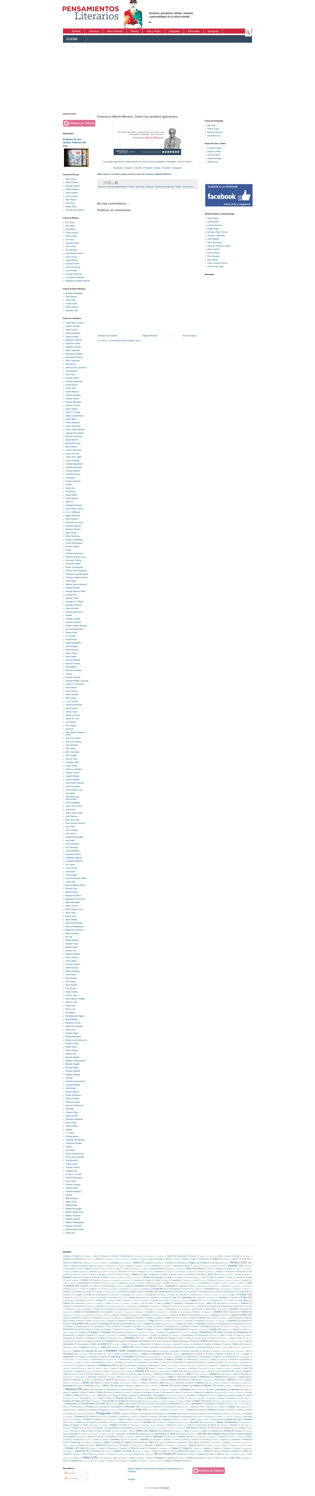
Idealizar (136, 1354)
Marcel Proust (71, 892)
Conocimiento (164, 1291)
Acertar (202, 1256)
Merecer (231, 1380)
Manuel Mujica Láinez (75, 885)
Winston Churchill (73, 1226)
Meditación (76, 1380)
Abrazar (87, 1256)
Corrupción (114, 1298)
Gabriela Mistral (72, 588)
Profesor (134, 1417)
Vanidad (66, 1454)
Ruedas (108, 1431)
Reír (212, 1428)
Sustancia (237, 1442)
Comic (83, 1289)
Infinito (180, 1359)
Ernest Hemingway (74, 543)
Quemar (157, 1419)
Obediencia (187, 1392)
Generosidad (82, 1344)
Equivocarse (82, 1326)
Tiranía (101, 1448)
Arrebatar (135, 1269)
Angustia (138, 1266)
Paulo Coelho (71, 992)
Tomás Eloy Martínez (74, 1157)
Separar (182, 1434)
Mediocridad (244, 1377)
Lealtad (218, 1368)
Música (70, 1389)
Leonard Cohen (72, 263)
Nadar (154, 1389)
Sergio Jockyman (73, 1095)
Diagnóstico (135, 1315)
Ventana (148, 1454)
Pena (217, 1401)
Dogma (160, 1318)
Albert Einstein (71, 182)
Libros (175, 1371)
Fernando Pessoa (73, 560)
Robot (250, 1428)
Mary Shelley (71, 919)
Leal (211, 1368)
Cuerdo (184, 1300)
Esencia (66, 1329)
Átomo (151, 1461)
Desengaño (67, 1312)
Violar (149, 1458)
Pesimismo (157, 1407)
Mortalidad (118, 1386)
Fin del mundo (201, 1338)
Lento (88, 1371)
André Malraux (72, 392)
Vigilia (131, 1458)
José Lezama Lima (74, 790)
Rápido (124, 1431)
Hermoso (177, 1347)
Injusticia (245, 1359)
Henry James (71, 653)
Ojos (100, 1395)
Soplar (215, 1439)
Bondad (66, 1277)
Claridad (151, 1286)
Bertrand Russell (73, 443)
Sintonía (232, 1437)
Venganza (138, 1454)
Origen (239, 1395)
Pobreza (121, 1410)
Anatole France (72, 378)
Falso (222, 1335)
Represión (224, 1425)
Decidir (201, 1303)
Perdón (143, 1404)
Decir (209, 1303)
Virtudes (200, 1458)
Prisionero (227, 1414)
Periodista (210, 1404)
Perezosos (162, 1404)
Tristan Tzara (71, 1164)
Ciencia (70, 1285)
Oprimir (180, 1395)
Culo (224, 1300)
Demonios (202, 1306)
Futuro (204, 1341)
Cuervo (204, 1300)
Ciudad (128, 1286)
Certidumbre (204, 1283)
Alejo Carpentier (72, 350)
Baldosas (76, 1274)
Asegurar (219, 1269)
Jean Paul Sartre (73, 738)
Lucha (236, 1371)
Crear (173, 1297)
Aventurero (241, 1272)
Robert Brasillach (73, 1036)
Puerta (96, 1419)
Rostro (91, 1431)
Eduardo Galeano (73, 526)
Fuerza (175, 1341)
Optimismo (191, 1395)
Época (168, 1461)
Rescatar (66, 1428)
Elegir (151, 1320)
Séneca (68, 1129)
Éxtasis (186, 1461)
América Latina (87, 1266)
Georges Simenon (73, 605)
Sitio (67, 1439)
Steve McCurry (214, 136)
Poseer (222, 1410)
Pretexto (192, 1414)
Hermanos (166, 1347)
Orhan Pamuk (71, 957)
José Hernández (72, 786)
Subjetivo (87, 1442)
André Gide (70, 388)
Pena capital (226, 1401)
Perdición (133, 1404)
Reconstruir (136, 1422)
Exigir (194, 1332)
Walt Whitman (71, 1198)
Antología (196, 1266)
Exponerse (112, 1335)
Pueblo (179, 187)
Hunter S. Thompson (74, 684)
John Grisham (71, 745)
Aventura (229, 1272)
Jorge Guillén (71, 766)
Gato (247, 1341)
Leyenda (114, 1371)
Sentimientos (160, 1434)
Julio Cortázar (71, 830)
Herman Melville (72, 660)
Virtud (189, 1458)
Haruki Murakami (73, 643)
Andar (129, 1266)
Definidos (111, 1306)
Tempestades (170, 1445)
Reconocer (124, 1422)
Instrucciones (232, 1362)
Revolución (191, 1428)
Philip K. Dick (71, 1002)
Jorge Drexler (71, 260)
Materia (194, 1377)
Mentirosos (196, 1380)
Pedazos (155, 1401)
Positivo (240, 1410)
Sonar (176, 1439)
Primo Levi (70, 1009)
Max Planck (70, 199)
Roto (99, 1431)
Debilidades (190, 1303)
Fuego (165, 1341)
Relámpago (135, 1425)
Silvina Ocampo (72, 1102)
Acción (170, 1256)
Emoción (189, 1321)
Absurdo (115, 1256)
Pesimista (169, 1407)
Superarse (181, 1442)
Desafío (87, 1309)
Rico (219, 1428)
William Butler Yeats (74, 1212)
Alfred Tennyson (72, 360)
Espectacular (129, 1329)
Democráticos (190, 1306)
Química (178, 1419)
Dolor (168, 1318)
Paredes (231, 1398)
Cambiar (239, 1277)
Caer (204, 1277)
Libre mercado (164, 1371)
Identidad (156, 1354)
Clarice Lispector (73, 481)
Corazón (242, 1294)
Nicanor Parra (71, 944)
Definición (100, 1306)
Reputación (245, 1425)
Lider (185, 1371)
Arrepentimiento (156, 1269)
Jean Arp (69, 729)
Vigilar (124, 1458)
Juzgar (151, 1368)
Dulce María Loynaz (74, 508)
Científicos (84, 1286)
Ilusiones (219, 1354)
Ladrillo (160, 1368)
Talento (99, 1445)
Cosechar (153, 1298)
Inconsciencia (96, 1359)
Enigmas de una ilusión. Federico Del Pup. (74, 142)
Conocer (149, 1291)
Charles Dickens (72, 471)
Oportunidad (144, 1395)
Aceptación (181, 1256)
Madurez (158, 1374)
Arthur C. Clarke (72, 412)
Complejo (113, 1289)
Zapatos (125, 1461)
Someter (167, 1439)
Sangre (204, 1431)
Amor (234, 1262)
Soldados (133, 1439)
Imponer (104, 1357)
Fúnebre (232, 1341)
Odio (76, 1395)
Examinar (185, 1332)
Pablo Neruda (71, 968)
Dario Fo (69, 502)
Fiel (180, 1338)
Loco (218, 1371)
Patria (88, 1401)
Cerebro (167, 1283)
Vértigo (101, 1461)
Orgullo (231, 1395)
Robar (241, 1428)
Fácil (215, 1341)
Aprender (233, 1265)
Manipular (92, 1377)
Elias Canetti (71, 533)
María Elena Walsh (74, 923)
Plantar (66, 1410)
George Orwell (71, 598)
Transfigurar (67, 1451)
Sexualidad (110, 1437)
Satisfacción (216, 1431)
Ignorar (199, 1354)
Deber (167, 1303)
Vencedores (101, 1454)
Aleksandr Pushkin (73, 354)
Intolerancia (202, 1365)
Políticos (211, 1410)
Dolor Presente (181, 1318)
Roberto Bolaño (72, 1057)
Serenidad (230, 1434)
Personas (130, 1406)
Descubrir (234, 1309)
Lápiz (106, 1374)
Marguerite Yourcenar (75, 899)
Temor (158, 1445)
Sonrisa (195, 1439)
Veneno (119, 1454)
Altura (95, 1263)
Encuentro (93, 1324)
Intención (120, 1365)
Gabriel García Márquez (76, 584)
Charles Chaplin (214, 148)
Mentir (163, 1380)
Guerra (235, 1344)
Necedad (209, 1389)
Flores (232, 1338)
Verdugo (191, 1454)
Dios (244, 1314)
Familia (247, 1335)
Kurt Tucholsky (72, 844)
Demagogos (155, 1306)
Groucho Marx (213, 155)
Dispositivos (117, 1318)
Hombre (111, 1350)
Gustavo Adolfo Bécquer (76, 625)
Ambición (169, 1263)
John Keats (70, 748)
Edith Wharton (71, 519)
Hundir (109, 1354)
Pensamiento (71, 1403)
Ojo (94, 1395)
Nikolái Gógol (71, 947)
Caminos (96, 1280)
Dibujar (165, 1315)
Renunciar (203, 1425)
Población (103, 1410)
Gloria (124, 1344)
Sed (64, 1434)
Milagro (116, 1383)
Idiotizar (176, 1354)
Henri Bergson (71, 646)
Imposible (128, 1357)
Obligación (209, 1392)
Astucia (238, 1269)
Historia (76, 1351)
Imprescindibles (154, 1357)
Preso (183, 1414)
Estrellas (82, 1332)
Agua (151, 1259)
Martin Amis (70, 916)
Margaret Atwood (73, 895)
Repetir (213, 1425)
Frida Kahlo (70, 300)
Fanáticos (90, 1338)
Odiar (68, 1395)
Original (249, 1395)
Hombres (132, 1351)
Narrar (174, 1389)
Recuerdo (194, 1422)
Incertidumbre (230, 1357)
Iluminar (209, 1354)
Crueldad (155, 1300)
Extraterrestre (202, 1335)
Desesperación (92, 1312)
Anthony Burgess (73, 395)
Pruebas (229, 1417)
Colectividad (201, 1286)
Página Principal (149, 336)
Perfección (174, 1403)
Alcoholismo (204, 1259)
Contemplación (101, 1295)
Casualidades (83, 1283)
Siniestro (222, 1437)
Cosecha (142, 1298)
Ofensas (86, 1395)
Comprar (145, 1289)
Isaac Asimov (71, 691)
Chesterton (70, 478)
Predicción (90, 1414)
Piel (201, 1407)
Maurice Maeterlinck (74, 926)
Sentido (131, 1434)
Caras (202, 1280)
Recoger (114, 1422)
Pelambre (172, 1401)
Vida (86, 1457)
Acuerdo (246, 1256)
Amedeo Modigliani (74, 293)
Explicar (80, 1335)
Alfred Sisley (213, 218)
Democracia (178, 1306)
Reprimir (234, 1425)
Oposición (171, 1395)
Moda (217, 1383)
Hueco (231, 1351)
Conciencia (210, 1289)
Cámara (90, 1303)
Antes (187, 1266)
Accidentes (150, 1256)
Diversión (139, 1318)
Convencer (194, 1295)
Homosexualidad (149, 1351)
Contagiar (78, 1295)
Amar (136, 1262)
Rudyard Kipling (72, 1074)
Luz (88, 1374)
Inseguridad (142, 1362)
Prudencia (219, 1417)
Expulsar (144, 1335)
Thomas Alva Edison (74, 210)
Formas (78, 1341)
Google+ (128, 168)
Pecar (147, 1401)
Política (190, 1410)
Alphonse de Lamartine (75, 367)
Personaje (103, 1407)
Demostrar (214, 1306)
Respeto (75, 1428)
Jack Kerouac (71, 708)
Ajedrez (186, 1259)
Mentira (172, 1380)
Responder (98, 1428)
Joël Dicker (70, 809)
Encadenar (244, 1321)
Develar (98, 1315)
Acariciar (139, 1256)
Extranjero (175, 1335)
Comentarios (72, 1478)
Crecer (199, 1298)
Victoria (76, 1458)
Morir (106, 1385)
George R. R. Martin (74, 601)
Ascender (209, 1269)
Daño (159, 1303)
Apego (213, 1266)
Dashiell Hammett (73, 505)
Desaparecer (110, 1309)
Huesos (240, 1351)
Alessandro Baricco (74, 357)
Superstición (188, 187)
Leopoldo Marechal (74, 861)
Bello (146, 1274)
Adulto (98, 1259)
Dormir (202, 1318)
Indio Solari (70, 246)
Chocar (241, 1283)
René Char (70, 1030)
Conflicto (98, 1292)
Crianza (90, 1300)
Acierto (211, 1256)
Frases (132, 187)
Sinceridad (211, 1437)
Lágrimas (97, 1374)
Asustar (76, 1272)
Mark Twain (70, 913)
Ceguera (122, 1283)
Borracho (77, 1277)
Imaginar (82, 1357)
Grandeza (197, 1344)
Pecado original (135, 1401)
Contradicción (150, 1295)
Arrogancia (180, 1269)
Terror (224, 1445)
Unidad (164, 1451)
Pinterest (147, 168)
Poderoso (164, 1410)
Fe (110, 1338)
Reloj (125, 1425)
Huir (247, 1351)
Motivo (138, 1386)
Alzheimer (104, 1263)
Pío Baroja (70, 1012)
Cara (195, 1280)
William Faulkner (73, 1215)
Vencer (111, 1454)
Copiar (223, 1295)
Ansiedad (177, 1266)
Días (65, 1321)
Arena (110, 1269)
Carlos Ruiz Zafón (73, 457)
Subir (65, 1442)
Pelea (180, 1401)
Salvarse (195, 1431)
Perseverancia (77, 1407)
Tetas (243, 1445)
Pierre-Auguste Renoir (217, 263)
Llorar (210, 1371)
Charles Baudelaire (74, 464)
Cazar (106, 1283)
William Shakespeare (75, 1222)
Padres (131, 1398)
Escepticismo (171, 1326)
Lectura (237, 1368)
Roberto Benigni (214, 158)
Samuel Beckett (72, 1085)
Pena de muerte (239, 1401)
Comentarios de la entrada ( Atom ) (125, 340)
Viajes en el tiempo (231, 1454)
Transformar (80, 1451)
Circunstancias (108, 1286)
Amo (226, 1263)
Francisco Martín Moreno (158, 174)
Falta (230, 1335)
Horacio (68, 674)
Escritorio (226, 1326)
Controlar (182, 1295)
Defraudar (121, 1306)
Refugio (66, 1425)
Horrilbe (205, 1351)
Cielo (249, 1283)
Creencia (233, 1298)
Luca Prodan (71, 270)
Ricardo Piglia (71, 1033)
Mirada (153, 1383)
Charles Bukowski (73, 467)
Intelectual (91, 1365)
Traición (216, 1448)
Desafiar (78, 1309)
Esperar (182, 1329)
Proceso (104, 1417)
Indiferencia (124, 1359)
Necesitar (235, 1389)
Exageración (173, 1332)
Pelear (188, 1401)
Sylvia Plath (70, 1122)
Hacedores (115, 1347)
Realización (81, 1422)
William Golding (72, 1219)
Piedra (193, 1407)
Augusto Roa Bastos (74, 433)
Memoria (110, 1380)
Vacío (216, 1451)
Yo (117, 1461)
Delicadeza (131, 1306)
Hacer (125, 1347)
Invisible (66, 1368)
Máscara (249, 1386)
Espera (158, 1329)
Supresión (216, 1442)
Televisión (148, 1445)
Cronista (145, 1300)
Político (201, 1410)
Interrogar (173, 1365)
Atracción (122, 1272)
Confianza (78, 1292)
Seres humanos (245, 1434)
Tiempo (69, 1448)
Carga (221, 1280)
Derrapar (249, 1306)
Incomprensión (68, 1359)
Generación (68, 1344)
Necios (246, 1389)
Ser (200, 1433)
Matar (171, 1377)
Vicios (68, 1458)
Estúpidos (106, 1332)
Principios (216, 1414)
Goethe (68, 615)
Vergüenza (201, 1454)
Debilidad (178, 1303)
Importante (116, 1357)
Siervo (138, 1437)
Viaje (219, 1454)
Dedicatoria (233, 1303)
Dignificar (225, 1315)
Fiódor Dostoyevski (74, 567)
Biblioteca (190, 1274)
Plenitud (81, 1410)
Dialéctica (156, 1315)
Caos (166, 1280)
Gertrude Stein (72, 608)
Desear (246, 1309)
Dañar (150, 1303)
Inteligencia (104, 1365)
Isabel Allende (71, 694)
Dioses (66, 1318)
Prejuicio (124, 1414)
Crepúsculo (67, 1300)
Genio (94, 1344)
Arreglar (144, 1269)
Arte (189, 1268)
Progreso (153, 1416)
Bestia (173, 1274)
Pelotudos (208, 1401)
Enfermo (138, 1324)
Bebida (119, 1274)
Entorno (211, 1324)
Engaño (147, 1324)
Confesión (67, 1292)
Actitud (219, 1256)
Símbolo (82, 1445)
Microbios (75, 1383)
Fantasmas (67, 1338)
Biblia (181, 1274)
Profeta (143, 1416)
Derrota (68, 1309)
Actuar (237, 1256)
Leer (246, 1368)
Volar (65, 1461)
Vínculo (110, 1461)
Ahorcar (177, 1259)
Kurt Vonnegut (71, 847)
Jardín (97, 1368)
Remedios (145, 1425)
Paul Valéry (70, 981)
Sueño (118, 1442)
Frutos (157, 1341)
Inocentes (119, 1362)
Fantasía (79, 1338)
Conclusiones (224, 1289)
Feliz (150, 1338)
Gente (103, 1344)
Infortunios (203, 1359)
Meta (247, 1380)
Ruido (116, 1431)
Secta (247, 1431)
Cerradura (184, 1283)
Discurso (86, 1318)
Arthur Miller (70, 419)
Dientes (205, 1315)
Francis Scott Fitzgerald (76, 570)
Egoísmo (111, 1321)
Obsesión (239, 1392)
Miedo (86, 1382)
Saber (139, 1430)
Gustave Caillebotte (216, 235)
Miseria (190, 1383)
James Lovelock (72, 715)
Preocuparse (160, 1414)
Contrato (163, 1295)
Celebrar (132, 1283)
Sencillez (111, 1434)
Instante (211, 1362)
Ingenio (214, 1359)
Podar (130, 1410)
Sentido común (145, 1434)
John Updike (71, 755)
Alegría (215, 1259)
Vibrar (243, 1454)
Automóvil (191, 1272)
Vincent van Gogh (215, 266)
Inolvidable (130, 1362)
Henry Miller (70, 657)
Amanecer (126, 1263)
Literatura (150, 187)
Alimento (66, 1263)
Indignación (137, 1359)
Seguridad (74, 1434)
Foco (247, 1338)
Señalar (121, 1437)
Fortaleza (88, 1341)
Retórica (172, 1428)
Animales (156, 1266)
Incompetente (245, 1357)
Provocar (208, 1416)
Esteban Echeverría (74, 553)
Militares (135, 1383)
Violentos (171, 1458)
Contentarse (127, 1295)
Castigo (72, 1283)
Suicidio (170, 1442)
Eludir (160, 1321)
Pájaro (121, 1419)
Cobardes (170, 1286)
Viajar (211, 1454)
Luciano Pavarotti (73, 274)
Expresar (122, 1335)
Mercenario (219, 1380)
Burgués (138, 1277)
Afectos (124, 1259)
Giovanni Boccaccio (74, 612)
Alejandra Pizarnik (73, 340)
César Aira (70, 488)
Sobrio (96, 1439)
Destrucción (233, 1312)
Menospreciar (134, 1380)
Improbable (167, 1357)
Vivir (232, 1457)
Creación (164, 1298)
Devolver (106, 1315)
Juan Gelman (71, 816)
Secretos (238, 1431)
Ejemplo (122, 1321)
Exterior (154, 1335)
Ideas (144, 1354)
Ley (105, 1371)
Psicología (248, 1416)
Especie (117, 1329)
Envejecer (69, 1326)
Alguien (235, 1259)
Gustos (73, 1347)
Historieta (89, 1351)
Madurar (149, 1374)
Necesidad (221, 1389)
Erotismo (100, 1326)
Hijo (224, 1347)
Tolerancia (112, 1448)
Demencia (167, 1306)
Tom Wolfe (70, 1150)
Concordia (236, 1289)
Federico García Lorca (75, 557)
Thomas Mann (71, 1136)
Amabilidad (115, 1263)
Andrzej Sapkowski (74, 381)
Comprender (157, 1289)
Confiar (89, 1292)
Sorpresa (224, 1439)
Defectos (245, 1303)
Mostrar (129, 1386)
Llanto (203, 1371)
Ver (156, 1453)
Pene (250, 1401)
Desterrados (185, 1312)
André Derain (213, 222)
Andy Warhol (71, 297)
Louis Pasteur (71, 196)
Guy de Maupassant (74, 629)
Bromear (121, 1277)
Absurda (104, 1256)
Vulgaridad (92, 1461)
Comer (65, 1289)
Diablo (125, 1315)
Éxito (177, 1461)
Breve (86, 1277)
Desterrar (196, 1312)
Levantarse (97, 1371)
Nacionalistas (126, 1389)
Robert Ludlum (72, 1043)
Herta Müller (70, 667)
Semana (84, 1434)
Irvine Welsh (71, 687)
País (112, 1401)
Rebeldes (93, 1422)
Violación (140, 1458)
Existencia (205, 1332)
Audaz (141, 1272)
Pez (186, 1407)
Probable (69, 1417)
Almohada (86, 1263)
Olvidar (115, 1395)
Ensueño (189, 1324)
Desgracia (108, 1312)
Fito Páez (69, 239)
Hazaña (155, 1347)
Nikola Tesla (70, 206)
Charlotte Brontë (72, 474)
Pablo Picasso (71, 307)
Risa (235, 1428)
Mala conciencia (201, 1374)
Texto (250, 1445)
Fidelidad (172, 1338)
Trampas (246, 1448)
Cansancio (137, 1280)
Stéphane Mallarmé (74, 1119)
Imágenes (217, 1357)
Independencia (111, 1359)
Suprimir (226, 1442)
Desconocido (197, 1309)
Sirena (240, 1437)
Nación (138, 1389)
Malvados (245, 1374)
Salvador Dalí (71, 310)
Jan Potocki (70, 722)
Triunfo (128, 1451)
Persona (90, 1407)
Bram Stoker (71, 447)
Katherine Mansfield (74, 837)
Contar (88, 1294)
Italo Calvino (71, 698)
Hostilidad (215, 1351)
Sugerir (161, 1442)
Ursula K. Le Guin (73, 1174)
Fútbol (240, 1341)
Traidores (227, 1448)
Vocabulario (245, 1458)
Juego (113, 1368)
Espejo (140, 1329)
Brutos (129, 1277)
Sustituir (247, 1442)
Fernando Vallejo (73, 564)
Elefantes (142, 1321)
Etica (128, 1332)
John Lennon (71, 257)
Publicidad (77, 1419)
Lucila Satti (70, 882)
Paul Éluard (70, 988)
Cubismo (175, 1300)
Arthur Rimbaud (72, 422)
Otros (109, 1398)
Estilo (65, 1332)
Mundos (220, 1386)
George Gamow (72, 186)
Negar (65, 1392)
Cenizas (158, 1283)
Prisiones (237, 1414)
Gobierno (157, 1344)
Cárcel (107, 1303)
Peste (179, 1407)
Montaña (79, 1386)
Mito (210, 1383)
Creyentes (80, 1300)
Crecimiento (209, 1298)
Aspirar (229, 1269)
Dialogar (146, 1315)
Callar (211, 1277)
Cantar (157, 1280)
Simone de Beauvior (74, 1105)
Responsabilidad (113, 1428)
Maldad (213, 1374)
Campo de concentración (121, 1280)
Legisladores (67, 1371)
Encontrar (78, 1323)
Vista (225, 1458)
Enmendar (169, 1324)
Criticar (136, 1300)
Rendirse (181, 1425)
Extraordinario (188, 1335)
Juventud (141, 1368)
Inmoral (86, 1362)
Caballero (170, 1277)
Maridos (136, 1377)
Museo (229, 1386)
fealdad (133, 1461)
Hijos (231, 1347)
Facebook (118, 168)
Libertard (153, 1371)
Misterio (200, 1383)
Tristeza (116, 1451)
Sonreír (186, 1439)
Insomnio (166, 1362)
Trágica (146, 1451)
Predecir (80, 1414)
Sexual (100, 1437)
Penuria (112, 1404)
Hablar (104, 1347)
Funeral (194, 1341)
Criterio (127, 1300)
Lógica (139, 1374)
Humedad (82, 1354)
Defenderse (78, 1306)
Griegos (218, 1344)
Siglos (147, 1437)
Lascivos (203, 1368)
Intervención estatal (187, 1365)
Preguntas (104, 1413)
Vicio (250, 1454)
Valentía (225, 1451)
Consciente (190, 1292)
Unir (172, 1451)
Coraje (231, 1295)
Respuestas (128, 1428)
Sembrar (93, 1434)
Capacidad (175, 1280)
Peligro (197, 1401)
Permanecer (233, 1404)
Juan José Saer (72, 820)
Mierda (107, 1383)
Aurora (149, 1272)
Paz (104, 1401)
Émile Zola (70, 1233)
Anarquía (120, 1266)
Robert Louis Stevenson (76, 1040)
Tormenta (152, 1448)
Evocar (151, 1332)
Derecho (238, 1306)
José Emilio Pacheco (74, 783)
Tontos (142, 1448)
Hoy (224, 1351)
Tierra (82, 1448)
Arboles (95, 1269)
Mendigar (122, 1380)
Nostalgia (147, 1392)
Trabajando (164, 1448)
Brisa (113, 1277)
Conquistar (178, 1292)
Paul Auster (70, 974)
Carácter (245, 1280)
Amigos (192, 1263)
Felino (142, 1338)
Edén (89, 1321)
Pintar (208, 1407)
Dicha (173, 1315)
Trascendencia (95, 1451)
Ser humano (214, 1433)
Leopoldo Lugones (73, 858)
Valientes (236, 1451)
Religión (114, 1425)
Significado (158, 1436)
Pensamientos (88, 1403)
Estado (235, 1329)
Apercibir (222, 1266)
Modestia (246, 1383)
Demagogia (143, 1306)
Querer (166, 1419)
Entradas (70, 1473)
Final (212, 1338)
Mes (240, 1380)
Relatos (104, 1425)
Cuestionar (214, 1300)
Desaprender (135, 1309)
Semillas (102, 1434)
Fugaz (185, 1341)
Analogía (100, 1266)
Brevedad (96, 1277)
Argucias (118, 1269)
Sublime (97, 1442)
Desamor (98, 1309)
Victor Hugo (70, 1181)
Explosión (101, 1335)
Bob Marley (70, 229)
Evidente (142, 1332)
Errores (118, 1326)
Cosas (132, 1297)
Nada (146, 1390)
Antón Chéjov (71, 409)
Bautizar (102, 1274)
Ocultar (249, 1392)
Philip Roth (70, 1006)
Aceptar (193, 1256)
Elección (132, 1321)
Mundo (207, 1385)
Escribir (205, 1326)
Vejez (84, 1454)
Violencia (159, 1458)
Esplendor (194, 1329)
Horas (185, 1351)
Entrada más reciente (107, 336)
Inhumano (234, 1359)
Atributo (132, 1272)
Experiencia (242, 1332)
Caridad (236, 1280)
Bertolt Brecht (71, 440)
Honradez (175, 1351)
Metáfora (66, 1383)
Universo (181, 1451)
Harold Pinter (71, 639)
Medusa (87, 1380)
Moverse (155, 1386)
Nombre (137, 1392)
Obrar (231, 1392)
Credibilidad (222, 1298)
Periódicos (221, 1404)
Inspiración (190, 1362)
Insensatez (154, 1362)
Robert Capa (213, 129)
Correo (84, 1298)
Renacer (170, 1425)
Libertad (139, 1371)
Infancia (147, 1359)
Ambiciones (159, 1263)
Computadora (173, 1289)
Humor (100, 1354)
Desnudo (139, 1312)
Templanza (182, 1445)
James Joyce (71, 712)
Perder (121, 1403)
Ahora (168, 1259)
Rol (66, 1431)
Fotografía (109, 1341)
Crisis (118, 1300)
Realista (70, 1422)
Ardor (103, 1269)
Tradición (196, 1448)
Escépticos (246, 1326)
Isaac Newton (71, 193)
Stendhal (69, 1109)
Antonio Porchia (72, 405)
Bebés (127, 1274)
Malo (236, 1374)
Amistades (216, 1263)
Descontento (211, 1309)
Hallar (137, 1347)
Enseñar (179, 1324)
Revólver (203, 1428)
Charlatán (215, 1283)
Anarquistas (110, 1266)
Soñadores (235, 1439)
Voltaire (68, 1195)
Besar (165, 1274)
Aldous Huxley (71, 337)
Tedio (134, 1445)
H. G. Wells (70, 636)
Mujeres (196, 1385)
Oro (75, 1398)
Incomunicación (82, 1359)
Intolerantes (213, 1365)
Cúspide (135, 1303)
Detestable (88, 1315)
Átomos (160, 1461)
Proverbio (198, 1417)
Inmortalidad (97, 1362)
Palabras (163, 1398)
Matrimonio (205, 1377)
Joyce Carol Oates (73, 806)
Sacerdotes (166, 1431)
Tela (140, 1445)
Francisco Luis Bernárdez (76, 574)
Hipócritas (66, 1351)
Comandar (236, 1286)
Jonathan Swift (72, 762)
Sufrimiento (141, 1442)
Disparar (107, 1318)
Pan (182, 1398)
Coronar (76, 1298)
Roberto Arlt (70, 1054)
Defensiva (90, 1306)
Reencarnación (208, 1422)
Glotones (133, 1344)
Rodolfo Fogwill (72, 1064)
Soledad (144, 1439)
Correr (92, 1298)
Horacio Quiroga (72, 677)
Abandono (67, 1256)
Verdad (167, 1453)
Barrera (93, 1274)
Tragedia (206, 1448)
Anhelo (147, 1266)
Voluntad (74, 1461)
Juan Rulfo (70, 826)
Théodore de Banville (75, 1140)
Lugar (65, 1374)
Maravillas (127, 1377)
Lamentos (193, 1368)
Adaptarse (67, 1259)
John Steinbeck (72, 752)
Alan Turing (70, 179)
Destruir (245, 1312)
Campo (106, 1280)
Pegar (163, 1401)
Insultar (80, 1365)
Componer (135, 1289)
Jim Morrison (71, 250)
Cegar (113, 1283)
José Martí (70, 793)
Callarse (220, 1277)
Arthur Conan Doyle (74, 416)
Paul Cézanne (213, 253)
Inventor (246, 1365)
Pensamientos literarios (165, 187)
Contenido (114, 1295)
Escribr (217, 1326)
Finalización (222, 1338)
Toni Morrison (71, 1160)
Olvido (124, 1395)
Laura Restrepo (72, 851)
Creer (244, 1297)
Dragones (213, 1318)
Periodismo (197, 1403)
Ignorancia (140, 187)
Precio (249, 1410)
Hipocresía (246, 1347)
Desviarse (78, 1315)
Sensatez (121, 1434)
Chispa (232, 1283)
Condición (246, 1289)
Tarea (108, 1445)
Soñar (246, 1439)
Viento (115, 1458)
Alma (75, 1263)
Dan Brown (70, 491)
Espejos (149, 1329)
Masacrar (162, 1377)
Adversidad (108, 1259)
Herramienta (189, 1347)
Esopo (68, 550)
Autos (200, 1272)
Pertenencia (145, 1407)
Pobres (112, 1410)
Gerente (116, 1344)
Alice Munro (70, 364)
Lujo (73, 1374)
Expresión (134, 1335)
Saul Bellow (70, 1088)
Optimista (202, 1395)
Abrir (96, 1256)
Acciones (160, 1256)
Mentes (155, 1380)
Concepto (198, 1289)
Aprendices (248, 1266)
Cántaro (99, 1303)
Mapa (112, 1377)
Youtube (166, 168)
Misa (171, 1383)
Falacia (214, 1335)
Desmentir (129, 1312)
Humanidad (68, 1354)
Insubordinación (68, 1365)
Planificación (245, 1407)
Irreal (82, 1368)
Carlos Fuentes (72, 453)
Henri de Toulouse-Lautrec (219, 246)
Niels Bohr (70, 203)
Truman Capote (72, 1167)
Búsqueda (158, 1277)
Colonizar (225, 1286)
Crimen (99, 1300)
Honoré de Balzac (73, 670)
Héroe (117, 1354)
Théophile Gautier (73, 1143)
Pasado (66, 1401)
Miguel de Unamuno (74, 930)
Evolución (161, 1332)
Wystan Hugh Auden (74, 1229)
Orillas (68, 1398)
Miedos (98, 1383)
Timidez (92, 1448)
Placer (222, 1407)
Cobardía (182, 1286)
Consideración (229, 1292)
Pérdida (139, 1419)
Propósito (175, 1416)
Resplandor (87, 1428)
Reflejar (220, 1422)
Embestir (168, 1321)
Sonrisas (205, 1439)
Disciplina (76, 1318)
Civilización (139, 1286)
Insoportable (178, 1362)
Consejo (217, 1292)
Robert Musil (71, 1047)
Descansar (171, 1309)
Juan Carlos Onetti (73, 813)
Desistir (119, 1312)
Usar (199, 1451)
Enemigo (105, 1324)
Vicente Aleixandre (73, 1178)
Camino (84, 1280)
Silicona (193, 1437)
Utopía (207, 1451)
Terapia (208, 1445)
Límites (122, 1374)
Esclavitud (184, 1326)
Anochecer (167, 1266)
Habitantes (94, 1347)
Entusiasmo (238, 1324)
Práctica (238, 1417)
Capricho (186, 1280)
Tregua (107, 1451)
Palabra (150, 1398)
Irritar (89, 1368)
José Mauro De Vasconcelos (72, 798)
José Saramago (72, 803)
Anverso (205, 1266)
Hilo (237, 1347)
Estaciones (226, 1329)
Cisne (120, 1286)
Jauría (105, 1368)
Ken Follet (70, 840)
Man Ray (211, 125)
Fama (238, 1335)
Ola (108, 1395)
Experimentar (68, 1335)
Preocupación (145, 1414)
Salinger (69, 1078)
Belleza (135, 1274)
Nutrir (178, 1392)
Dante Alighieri (71, 498)
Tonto (133, 1448)
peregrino (143, 1461)
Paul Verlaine (71, 985)
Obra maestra (221, 1392)
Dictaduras (195, 1315)
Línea (131, 1374)
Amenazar (181, 1263)
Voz (84, 1461)
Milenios (126, 1383)
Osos (93, 1398)
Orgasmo (221, 1395)
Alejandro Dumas (73, 347)
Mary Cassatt (213, 249)
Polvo (182, 1410)
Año (250, 1272)
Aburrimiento (127, 1256)
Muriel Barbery (72, 940)
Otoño (101, 1398)
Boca (238, 1274)
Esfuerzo (87, 1329)
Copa (216, 1295)
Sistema (248, 1437)
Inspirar (202, 1362)
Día (246, 1318)
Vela (91, 1454)
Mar (118, 1377)
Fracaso (146, 1341)
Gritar (226, 1344)
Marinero (145, 1377)
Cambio (249, 1277)
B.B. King (69, 222)
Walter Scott (70, 1202)
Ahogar (160, 1259)
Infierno (169, 1359)
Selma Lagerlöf (72, 1092)
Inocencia (108, 1362)
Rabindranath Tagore (74, 1016)
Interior (164, 1365)
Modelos (225, 1383)
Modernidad (235, 1383)
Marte (154, 1377)
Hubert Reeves (72, 189)
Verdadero (181, 1454)
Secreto (227, 1431)
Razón (229, 1419)
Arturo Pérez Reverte (75, 429)
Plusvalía (92, 1410)
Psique (68, 1419)
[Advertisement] (82, 74)
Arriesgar (169, 1269)
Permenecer (245, 1404)
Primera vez (204, 1414)
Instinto (221, 1362)
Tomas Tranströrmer (74, 1154)
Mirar (162, 1383)
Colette (68, 484)
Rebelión (103, 1422)
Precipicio (70, 1414)
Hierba (217, 1347)
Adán (117, 1259)
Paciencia (119, 1398)
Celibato (141, 1283)
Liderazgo (194, 1371)
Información (191, 1359)
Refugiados (245, 1422)
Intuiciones (224, 1365)
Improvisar (178, 1357)
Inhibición (223, 1359)
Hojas (100, 1351)
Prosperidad (187, 1416)
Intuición (235, 1365)
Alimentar (245, 1259)
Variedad (76, 1454)
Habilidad (83, 1347)
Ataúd (84, 1272)
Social (104, 1439)
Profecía (113, 1416)
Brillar (105, 1277)
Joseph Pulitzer (72, 776)
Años (68, 1274)
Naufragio (199, 1390)
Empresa (221, 1321)
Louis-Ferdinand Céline (75, 878)
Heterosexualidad (205, 1347)
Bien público (221, 1274)
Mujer (185, 1385)
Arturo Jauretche (73, 426)
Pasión (78, 1401)
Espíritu (213, 1329)
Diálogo (150, 1318)
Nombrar (128, 1392)
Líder (114, 1374)
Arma (126, 1269)
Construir (66, 1295)
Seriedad (70, 1437)
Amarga (148, 1263)
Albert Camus (71, 330)
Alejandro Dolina (72, 343)
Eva (135, 1332)
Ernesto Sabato (72, 546)
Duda (230, 1318)
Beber (111, 1274)
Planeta (232, 1407)
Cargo (228, 1280)
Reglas (86, 1425)
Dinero (234, 1315)
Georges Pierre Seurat (217, 232)
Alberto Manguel (72, 333)
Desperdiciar (161, 1312)
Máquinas (239, 1386)
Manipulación (80, 1377)
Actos (228, 1256)
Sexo (90, 1436)
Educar (81, 1321)
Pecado (122, 1401)
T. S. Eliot (69, 1133)
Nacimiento (98, 1389)
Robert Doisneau (214, 132)
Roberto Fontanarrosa (75, 1061)
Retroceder (162, 1428)
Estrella (72, 1332)
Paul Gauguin (213, 256)
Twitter (157, 168)
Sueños (127, 1442)
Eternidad (118, 1332)
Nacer (86, 1389)
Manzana (103, 1377)
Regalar (76, 1425)
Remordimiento (158, 1425)
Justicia (130, 1368)
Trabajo (185, 1448)
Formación (67, 1341)
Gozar (176, 1344)
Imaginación (68, 1357)
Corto (124, 1298)
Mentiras (184, 1380)
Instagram (177, 168)
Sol (125, 1439)
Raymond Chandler (74, 1026)
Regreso (95, 1425)
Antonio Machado (73, 402)
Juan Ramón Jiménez (75, 823)
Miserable (180, 1383)
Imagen (246, 1354)
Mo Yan (68, 937)
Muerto (177, 1386)
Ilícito (238, 1354)
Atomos (113, 1272)
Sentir (172, 1434)
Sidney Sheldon (72, 1098)
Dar (143, 1303)
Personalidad (115, 1407)
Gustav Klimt (71, 303)
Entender (200, 1324)
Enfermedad (127, 1324)
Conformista (110, 1292)
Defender (66, 1306)
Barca (85, 1274)
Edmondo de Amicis (74, 522)
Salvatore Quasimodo (75, 1081)
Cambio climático (72, 1280)
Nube (156, 1392)
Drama (222, 1318)
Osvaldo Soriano (73, 964)
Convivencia (206, 1295)
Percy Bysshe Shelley (75, 999)
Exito (230, 1332)
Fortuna (98, 1341)
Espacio (98, 1329)
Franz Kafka (70, 581)
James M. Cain (72, 718)
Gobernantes (145, 1344)
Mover (146, 1386)
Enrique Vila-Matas (74, 540)
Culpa (231, 1300)
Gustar (246, 1344)
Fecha (119, 1338)
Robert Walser (71, 1050)
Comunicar (186, 1289)
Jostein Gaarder (72, 779)
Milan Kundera (71, 933)
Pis (215, 1407)
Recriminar (183, 1422)
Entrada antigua (189, 336)
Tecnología (124, 1445)
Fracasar (134, 1341)
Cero (175, 1283)
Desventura (67, 1315)
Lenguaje (79, 1371)
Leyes (122, 1371)
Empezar (200, 1321)
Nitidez (91, 1392)
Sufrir (151, 1442)
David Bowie (71, 236)
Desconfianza (184, 1309)
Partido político (244, 1398)
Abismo (78, 1256)
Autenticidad (180, 1272)
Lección (228, 1368)
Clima (161, 1286)
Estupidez (93, 1332)
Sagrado (178, 1431)
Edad (72, 1321)
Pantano (191, 1398)
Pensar (101, 1403)
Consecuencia (204, 1292)
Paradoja (211, 1398)
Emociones (179, 1321)
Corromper (102, 1298)
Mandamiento (68, 1377)
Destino (218, 1311)
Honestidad (164, 1351)
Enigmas (158, 1324)
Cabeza (180, 1277)
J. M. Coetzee (71, 701)
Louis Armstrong (72, 267)
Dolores (193, 1318)
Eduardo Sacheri (73, 529)
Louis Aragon (71, 875)
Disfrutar (97, 1318)
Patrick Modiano (72, 971)
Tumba (155, 1451)
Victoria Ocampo (72, 1184)
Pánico (130, 1419)
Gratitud (208, 1344)
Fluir (240, 1338)
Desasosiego (148, 1309)
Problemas (93, 1416)
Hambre (146, 1347)
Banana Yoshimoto (73, 436)
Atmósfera (103, 1272)
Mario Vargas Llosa (74, 909)
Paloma (175, 1398)
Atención (93, 1272)
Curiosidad (79, 1303)
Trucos (138, 1451)
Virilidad (181, 1458)
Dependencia (226, 1306)
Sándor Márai (71, 1126)
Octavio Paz (70, 951)
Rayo (193, 1419)
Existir (220, 1332)
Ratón (185, 1419)
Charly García (71, 233)
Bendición (155, 1274)
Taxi (115, 1445)
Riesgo (227, 1428)
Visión (217, 1458)
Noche (109, 1392)
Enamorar (232, 1320)
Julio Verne (70, 833)
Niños (100, 1392)
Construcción (244, 1292)
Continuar (138, 1295)
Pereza (152, 1404)
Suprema (205, 1442)
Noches (118, 1392)
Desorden (150, 1312)
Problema (79, 1416)
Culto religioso (243, 1300)
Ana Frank (70, 374)
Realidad (248, 1419)
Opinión (133, 1395)
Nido (83, 1392)
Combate (246, 1286)
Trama (237, 1448)
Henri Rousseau (214, 242)
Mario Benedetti (72, 902)
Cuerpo (193, 1300)
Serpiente (81, 1437)
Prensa (134, 1414)
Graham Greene (72, 619)
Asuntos (247, 1269)
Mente (144, 1380)
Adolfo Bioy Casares (74, 323)
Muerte (164, 1385)
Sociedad (115, 1439)
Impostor (141, 1357)
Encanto (66, 1324)
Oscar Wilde (70, 961)
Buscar (146, 1277)
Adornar (90, 1259)
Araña (80, 1269)
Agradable (134, 1259)
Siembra (130, 1437)
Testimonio (234, 1445)
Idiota (167, 1354)
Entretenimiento (224, 1324)
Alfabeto (226, 1259)
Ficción (161, 1338)
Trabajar (174, 1448)
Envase (249, 1324)
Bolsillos (247, 1274)
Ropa (83, 1431)
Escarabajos (149, 1326)
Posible (231, 1410)
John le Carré (71, 759)
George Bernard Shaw (75, 591)
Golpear (168, 1344)
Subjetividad (76, 1442)
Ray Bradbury (71, 1019)
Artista (200, 1268)
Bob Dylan (70, 226)
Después (173, 1312)
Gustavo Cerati (72, 243)
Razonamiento (217, 1419)
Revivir (180, 1428)
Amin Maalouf (71, 371)
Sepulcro (192, 1434)
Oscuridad (84, 1398)
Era (91, 1326)
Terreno (217, 1445)
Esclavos (195, 1326)
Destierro (207, 1312)
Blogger (165, 1488)
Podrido (174, 1410)
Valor (245, 1451)
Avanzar (219, 1272)
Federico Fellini (214, 151)
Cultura (66, 1303)
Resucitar (139, 1428)
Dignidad (214, 1315)
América (74, 1266)
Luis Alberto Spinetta (74, 277)
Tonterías (123, 1448)
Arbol (87, 1269)
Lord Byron (70, 871)
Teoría (199, 1445)
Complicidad (123, 1289)
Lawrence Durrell (73, 854)
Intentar (142, 1365)
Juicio (122, 1368)
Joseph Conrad (72, 772)
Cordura (66, 1298)
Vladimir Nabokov (73, 1191)
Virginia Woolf (71, 1188)
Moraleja (97, 1386)
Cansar (148, 1280)
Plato (74, 1410)
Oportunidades (159, 1395)
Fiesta (188, 1338)
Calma (229, 1277)
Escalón (138, 1326)
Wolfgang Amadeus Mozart (77, 281)
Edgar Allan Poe (72, 515)
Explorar (90, 1335)
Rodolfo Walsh (72, 1067)
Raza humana (203, 1419)
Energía (115, 1324)
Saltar (186, 1431)
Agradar (143, 1259)
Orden (211, 1395)
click (105, 174)
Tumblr (138, 168)
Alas (194, 1259)
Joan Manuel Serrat (74, 253)
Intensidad (131, 1365)
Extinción (164, 1335)
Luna (81, 1374)
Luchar (246, 1371)
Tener (191, 1445)
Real (239, 1419)
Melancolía (98, 1380)
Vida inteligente (104, 1458)
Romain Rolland (72, 1071)
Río (131, 1431)
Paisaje (140, 1398)
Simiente (202, 1437)
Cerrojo (193, 1283)
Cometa (74, 1289)
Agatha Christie (72, 326)
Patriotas (97, 1401)
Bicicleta (201, 1274)
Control (172, 1295)
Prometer (163, 1416)
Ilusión (229, 1354)
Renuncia (191, 1425)
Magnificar (180, 1374)
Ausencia (158, 1272)
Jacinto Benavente (73, 705)
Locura (226, 1371)
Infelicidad (158, 1359)
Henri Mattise (213, 239)
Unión (191, 1451)
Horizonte (195, 1351)
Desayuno (160, 1309)
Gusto (65, 1347)
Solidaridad (157, 1439)
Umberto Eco (71, 1171)
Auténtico (209, 1272)
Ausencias (169, 1272)
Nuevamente (167, 1392)
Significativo (170, 1437)
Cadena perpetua (193, 1277)
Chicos (224, 1283)
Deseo (78, 1312)
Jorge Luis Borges (73, 769)
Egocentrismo (100, 1321)
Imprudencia (191, 1357)
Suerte (107, 1442)
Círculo (116, 1303)
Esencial (77, 1329)
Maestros (169, 1374)
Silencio (181, 1436)
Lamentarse (181, 1368)
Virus (209, 1458)
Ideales (126, 1354)
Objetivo (198, 1392)
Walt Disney (212, 162)
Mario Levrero (71, 906)
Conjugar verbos (135, 1292)
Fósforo (223, 1341)
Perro (65, 1407)
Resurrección (150, 1428)
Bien (210, 1274)
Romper (74, 1431)
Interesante (153, 1365)
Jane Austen (71, 725)
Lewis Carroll (71, 868)
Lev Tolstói (70, 864)
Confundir (121, 1292)
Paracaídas (201, 1398)
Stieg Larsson (71, 1116)
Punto (105, 1419)
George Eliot (71, 595)
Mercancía (208, 1380)
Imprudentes (205, 1357)
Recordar (147, 1422)
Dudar (238, 1318)
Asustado (66, 1272)
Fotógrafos (122, 1341)
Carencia (211, 1280)
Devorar (116, 1315)
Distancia (129, 1318)
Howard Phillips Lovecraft (76, 681)
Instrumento (244, 1362)
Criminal (110, 1300)
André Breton (71, 385)
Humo (91, 1354)
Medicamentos (231, 1377)
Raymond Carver (73, 1023)
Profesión (124, 1416)
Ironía (74, 1368)
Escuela (236, 1326)
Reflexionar (232, 1422)
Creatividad (186, 1297)
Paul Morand (71, 978)
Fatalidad (102, 1338)
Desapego (123, 1309)
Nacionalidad (112, 1389)
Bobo (231, 1274)
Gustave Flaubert (73, 622)
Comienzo (93, 1289)
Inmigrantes (67, 1362)
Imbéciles (93, 1357)
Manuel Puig (71, 888)
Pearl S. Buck (71, 995)
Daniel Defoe (71, 495)
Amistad (203, 1263)
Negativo (74, 1392)
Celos (149, 1283)
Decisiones (221, 1303)
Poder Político (153, 1410)
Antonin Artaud (72, 398)
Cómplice (125, 1303)
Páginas (113, 1419)
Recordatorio (161, 1422)
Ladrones (170, 1368)
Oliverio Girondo (72, 954)
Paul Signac (212, 260)
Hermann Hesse (72, 663)
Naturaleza (185, 1389)
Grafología (186, 1344)
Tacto (91, 1445)
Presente (172, 1413)
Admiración (79, 1259)
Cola (191, 1286)
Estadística (246, 1329)
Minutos (144, 1383)
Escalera (127, 1326)
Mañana (218, 1377)
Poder (139, 1409)
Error (109, 1326)
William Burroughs (73, 1209)
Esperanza (169, 1329)
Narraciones (164, 1390)
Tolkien (68, 1147)
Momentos (67, 1385)
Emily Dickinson (72, 536)
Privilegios (248, 1414)
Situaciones (77, 1439)
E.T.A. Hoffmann (72, 512)
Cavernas (96, 1283)
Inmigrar (77, 1362)
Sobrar (88, 1439)
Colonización (213, 1286)
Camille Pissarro (214, 225)
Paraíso (221, 1398)
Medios (66, 1380)
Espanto (107, 1329)
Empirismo (211, 1321)
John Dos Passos (73, 742)
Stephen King (71, 1112)
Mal (188, 1374)
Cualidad (165, 1300)
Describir (223, 1309)
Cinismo (95, 1286)
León (130, 1371)
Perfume (186, 1404)
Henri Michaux (71, 650)
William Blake (71, 1205)
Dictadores (183, 1315)
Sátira (65, 1445)
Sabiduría (153, 1431)
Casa (65, 1283)
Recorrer (172, 1422)
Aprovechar (70, 1269)
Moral (87, 1385)
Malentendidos (225, 1374)
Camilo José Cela (73, 450)
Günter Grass (71, 632)
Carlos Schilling (72, 460)
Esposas (204, 1329)
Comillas (103, 1289)
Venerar (128, 1454)
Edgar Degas (213, 229)
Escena (159, 1326)
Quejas (147, 1419)
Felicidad (129, 1338)
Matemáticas (182, 1377)
